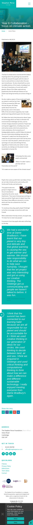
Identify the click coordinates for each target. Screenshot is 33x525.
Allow (15, 519)
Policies (4, 464)
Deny (15, 522)
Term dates (5, 471)
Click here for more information (15, 514)
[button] (31, 522)
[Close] (2, 514)
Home (3, 31)
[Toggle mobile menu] (29, 3)
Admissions (5, 468)
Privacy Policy (6, 466)
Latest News (11, 31)
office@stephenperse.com (12, 449)
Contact (4, 473)
